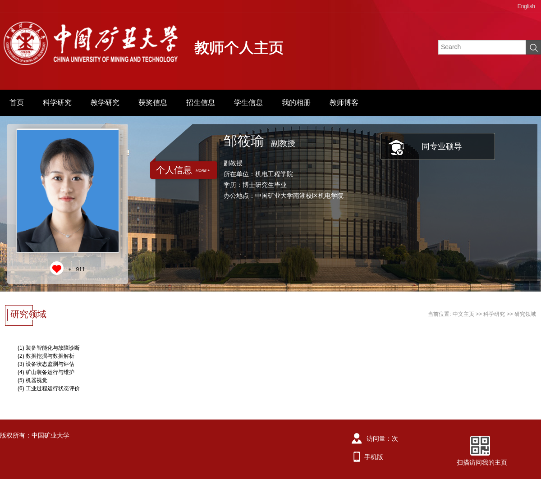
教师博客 (344, 102)
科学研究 (57, 102)
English (526, 6)
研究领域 (525, 314)
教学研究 (105, 102)
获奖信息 (152, 102)
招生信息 (200, 102)
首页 (16, 102)
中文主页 (463, 314)
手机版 (373, 457)
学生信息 (248, 102)
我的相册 (296, 102)
